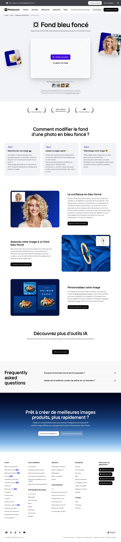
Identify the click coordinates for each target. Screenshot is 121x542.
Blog (76, 476)
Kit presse (78, 473)
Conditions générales (69, 537)
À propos (77, 466)
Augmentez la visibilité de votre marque (37, 480)
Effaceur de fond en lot (58, 495)
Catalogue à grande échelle (36, 470)
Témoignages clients (81, 482)
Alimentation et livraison (59, 466)
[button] (80, 373)
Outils (11, 15)
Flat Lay (8, 476)
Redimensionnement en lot (59, 492)
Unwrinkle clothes (12, 482)
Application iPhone (106, 470)
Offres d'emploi (79, 470)
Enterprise (78, 505)
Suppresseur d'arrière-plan (22, 15)
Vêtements (31, 510)
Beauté (30, 506)
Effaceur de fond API (58, 508)
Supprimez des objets (11, 508)
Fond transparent (10, 518)
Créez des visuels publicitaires (37, 476)
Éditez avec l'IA (11, 489)
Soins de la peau (32, 500)
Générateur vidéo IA (12, 505)
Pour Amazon (32, 513)
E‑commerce (32, 494)
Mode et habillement (58, 470)
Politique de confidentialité (72, 93)
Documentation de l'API (58, 511)
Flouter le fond (9, 495)
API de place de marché (58, 505)
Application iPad (105, 474)
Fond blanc (8, 492)
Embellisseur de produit (11, 479)
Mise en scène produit (11, 466)
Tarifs (76, 502)
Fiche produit (32, 466)
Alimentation (32, 497)
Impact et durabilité (81, 486)
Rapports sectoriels (81, 489)
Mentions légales (111, 537)
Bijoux (30, 503)
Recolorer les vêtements (12, 511)
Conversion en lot (57, 502)
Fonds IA (7, 498)
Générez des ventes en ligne (36, 473)
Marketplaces (56, 473)
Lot (53, 489)
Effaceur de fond (9, 502)
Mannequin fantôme (12, 473)
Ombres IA (8, 486)
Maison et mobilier (57, 476)
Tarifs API (78, 508)
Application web (105, 483)
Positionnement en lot (58, 498)
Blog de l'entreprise (81, 479)
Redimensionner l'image (12, 514)
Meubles (30, 516)
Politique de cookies (99, 537)
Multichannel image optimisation (37, 484)
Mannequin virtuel (11, 470)
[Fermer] (118, 3)
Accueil (6, 15)
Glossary (77, 492)
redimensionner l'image (83, 294)
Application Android (106, 479)
